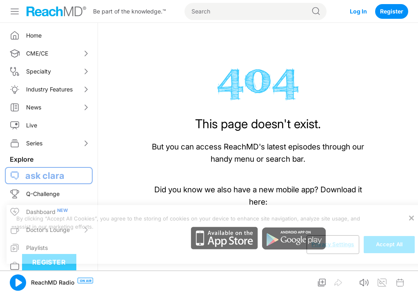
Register (391, 11)
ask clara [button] (44, 175)
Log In (358, 11)
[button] (18, 282)
